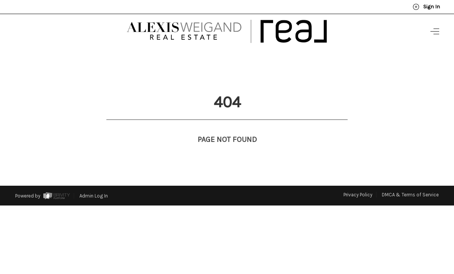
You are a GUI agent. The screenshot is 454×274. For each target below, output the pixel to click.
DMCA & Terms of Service (410, 180)
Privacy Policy (357, 180)
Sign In (426, 6)
